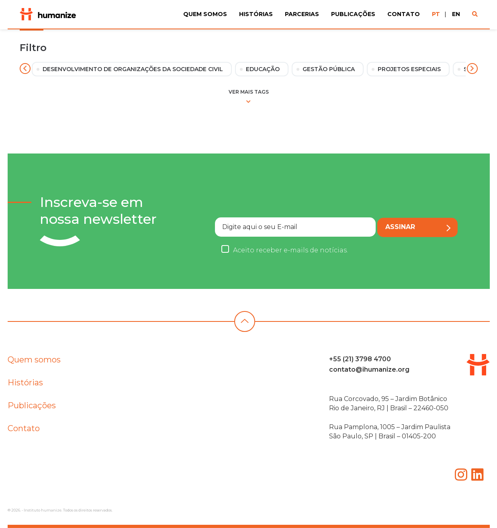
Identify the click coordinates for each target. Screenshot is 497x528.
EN (456, 14)
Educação (263, 69)
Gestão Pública (329, 69)
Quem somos (34, 363)
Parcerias (302, 14)
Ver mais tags (249, 96)
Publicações (353, 14)
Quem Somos (205, 14)
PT (436, 14)
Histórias (256, 14)
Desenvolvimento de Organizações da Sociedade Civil (133, 69)
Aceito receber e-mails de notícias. (290, 250)
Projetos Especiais (409, 69)
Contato (403, 14)
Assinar (418, 227)
